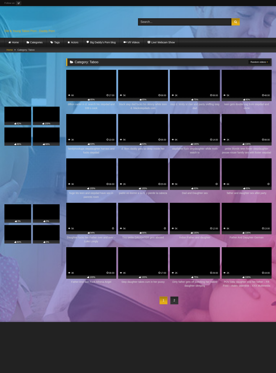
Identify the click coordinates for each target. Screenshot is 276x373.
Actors (74, 42)
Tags (57, 42)
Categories (36, 42)
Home (15, 42)
